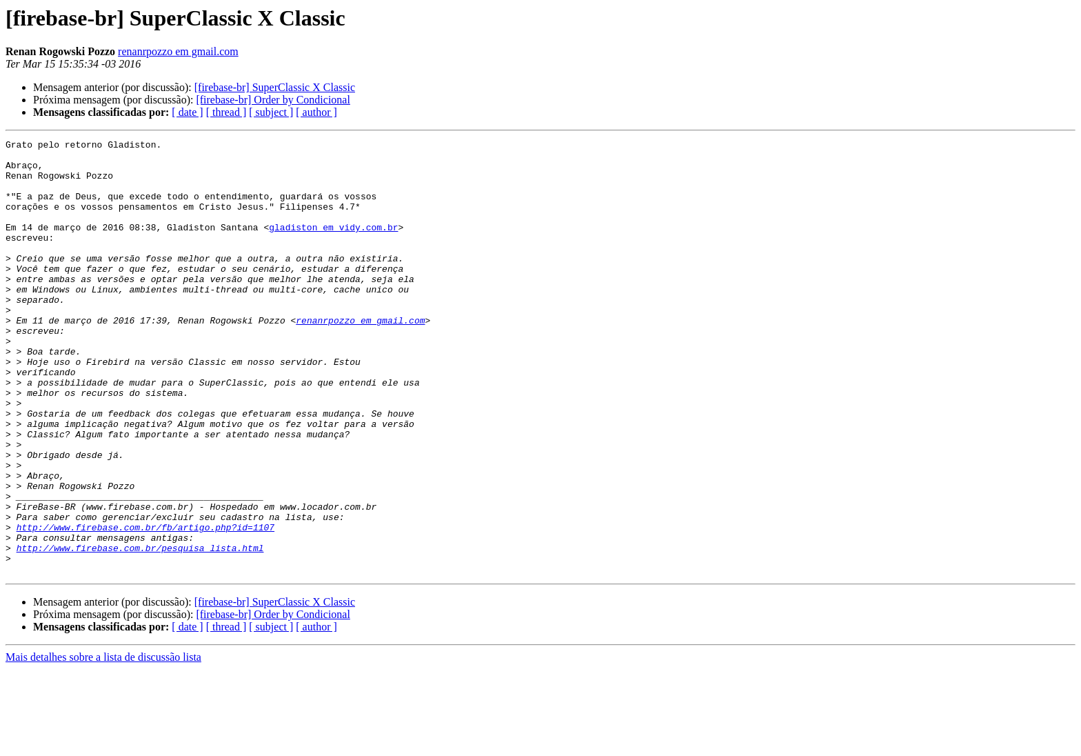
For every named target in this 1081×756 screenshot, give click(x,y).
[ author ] (316, 112)
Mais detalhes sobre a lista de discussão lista (103, 744)
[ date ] (187, 112)
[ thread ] (226, 112)
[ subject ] (271, 112)
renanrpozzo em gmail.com (178, 51)
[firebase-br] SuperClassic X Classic (274, 87)
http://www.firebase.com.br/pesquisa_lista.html (140, 630)
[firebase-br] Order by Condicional (273, 100)
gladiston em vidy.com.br (333, 245)
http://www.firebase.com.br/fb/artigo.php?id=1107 (145, 605)
